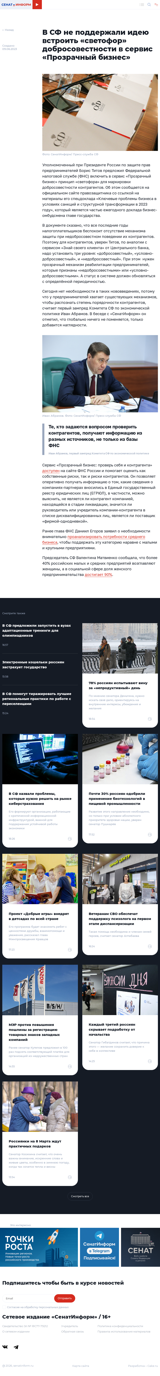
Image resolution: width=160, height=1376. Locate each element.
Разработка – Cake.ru (143, 1365)
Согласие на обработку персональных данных (38, 1307)
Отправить (65, 1298)
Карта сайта (80, 1365)
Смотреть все (80, 1196)
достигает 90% (98, 574)
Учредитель (69, 1326)
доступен (51, 470)
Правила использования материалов (124, 1331)
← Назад (8, 29)
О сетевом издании (16, 1331)
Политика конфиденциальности (120, 1326)
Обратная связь (72, 1331)
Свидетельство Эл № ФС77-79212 (25, 1326)
